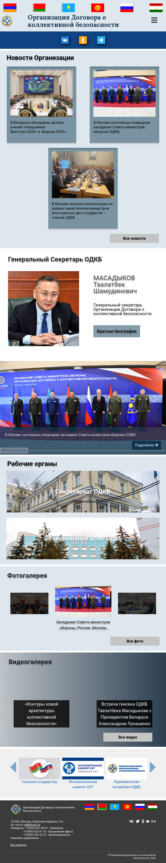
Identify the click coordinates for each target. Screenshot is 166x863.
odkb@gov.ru (32, 824)
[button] (14, 450)
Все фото (135, 642)
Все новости (134, 238)
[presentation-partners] (13, 767)
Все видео (127, 738)
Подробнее (146, 445)
